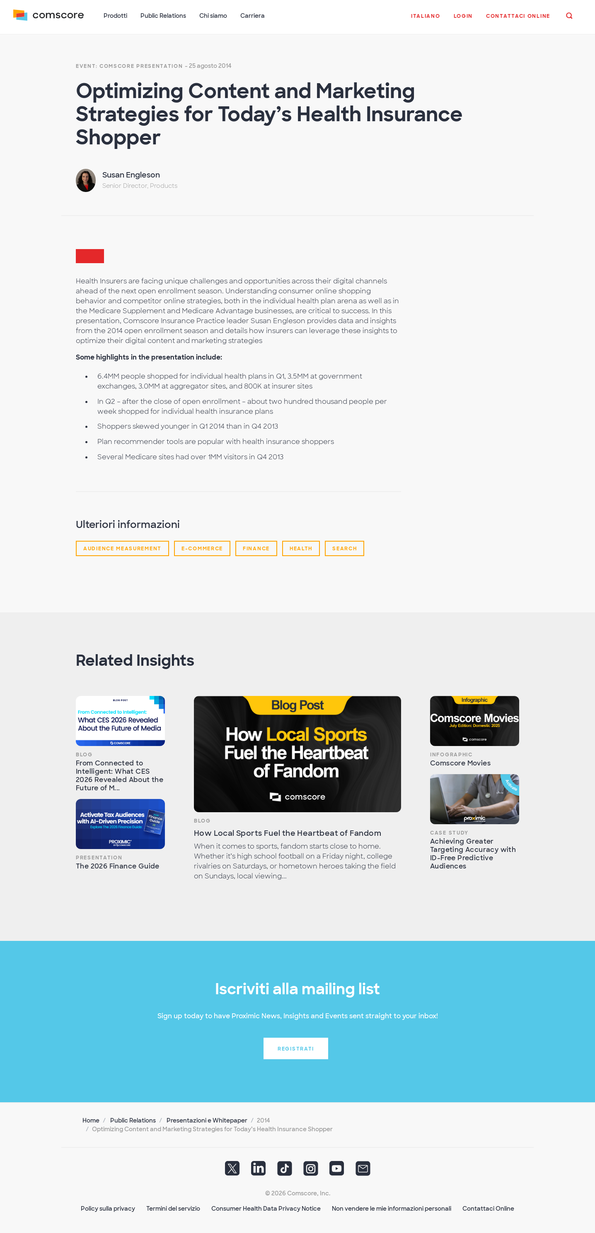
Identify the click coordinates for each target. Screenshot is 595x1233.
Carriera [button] (252, 15)
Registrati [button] (296, 1049)
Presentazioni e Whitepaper (207, 1120)
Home (90, 1120)
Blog (84, 754)
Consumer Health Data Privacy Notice (266, 1208)
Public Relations (133, 1120)
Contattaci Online (488, 1208)
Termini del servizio (173, 1208)
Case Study (449, 833)
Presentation (99, 857)
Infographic (451, 754)
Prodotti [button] (115, 15)
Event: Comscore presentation (129, 66)
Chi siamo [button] (213, 15)
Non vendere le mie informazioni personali (391, 1208)
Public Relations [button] (163, 15)
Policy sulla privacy (108, 1208)
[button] (425, 20)
